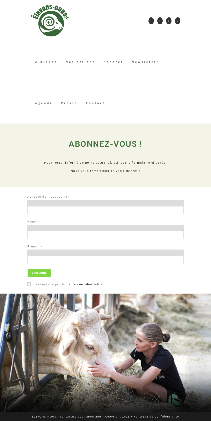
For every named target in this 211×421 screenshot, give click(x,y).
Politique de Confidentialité (156, 416)
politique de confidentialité (79, 284)
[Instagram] (160, 20)
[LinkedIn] (169, 20)
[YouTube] (177, 20)
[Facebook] (151, 20)
